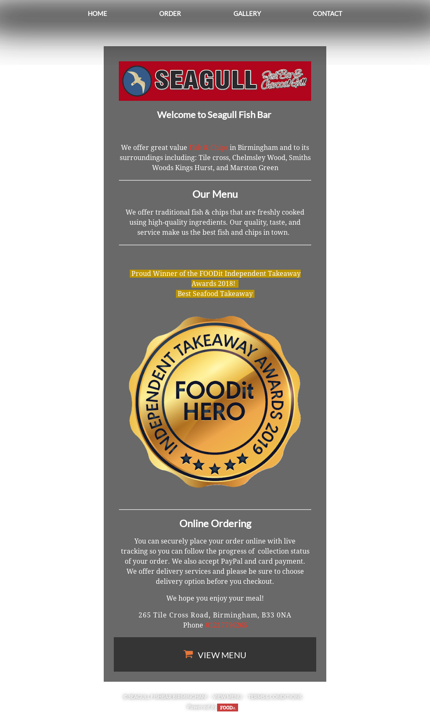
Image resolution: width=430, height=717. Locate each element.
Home (97, 13)
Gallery (247, 13)
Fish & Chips (208, 148)
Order (170, 13)
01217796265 (226, 625)
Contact (327, 13)
